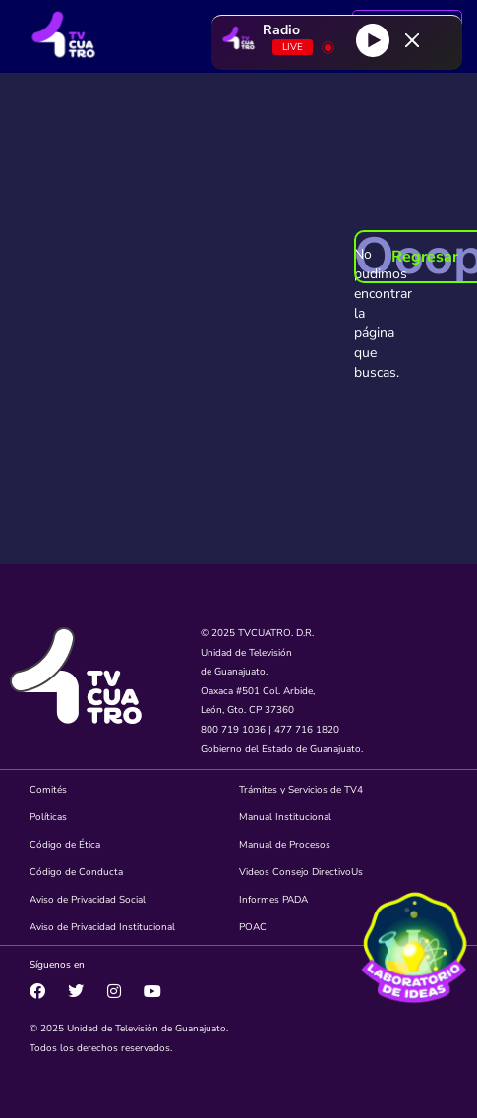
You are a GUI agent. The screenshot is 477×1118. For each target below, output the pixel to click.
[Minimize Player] (412, 40)
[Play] (372, 40)
